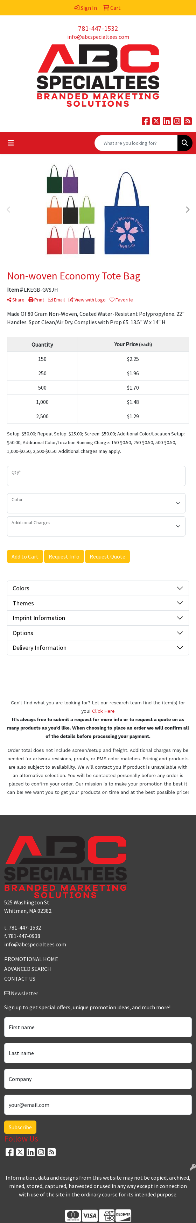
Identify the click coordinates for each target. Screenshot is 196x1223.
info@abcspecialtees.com (98, 36)
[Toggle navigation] (11, 143)
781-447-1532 (98, 28)
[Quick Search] (136, 143)
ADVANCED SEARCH (27, 968)
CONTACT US (19, 978)
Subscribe (20, 1127)
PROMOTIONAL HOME (31, 958)
